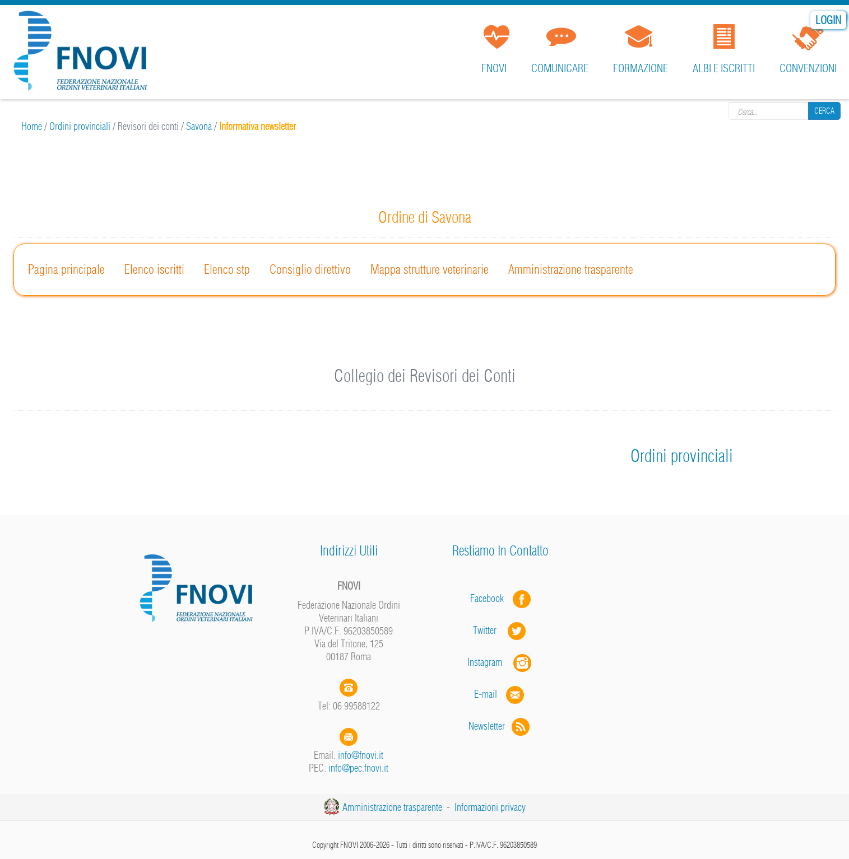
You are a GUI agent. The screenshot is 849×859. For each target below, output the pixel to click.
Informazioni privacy (490, 807)
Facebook (490, 598)
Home (31, 126)
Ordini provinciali (79, 126)
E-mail (485, 694)
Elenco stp (227, 269)
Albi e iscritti (724, 68)
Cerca (824, 111)
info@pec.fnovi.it (358, 768)
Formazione (640, 68)
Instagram (500, 662)
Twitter (500, 630)
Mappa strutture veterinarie (429, 269)
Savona (199, 126)
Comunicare (559, 68)
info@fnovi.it (360, 755)
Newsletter (500, 726)
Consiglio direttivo (310, 269)
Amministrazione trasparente (570, 269)
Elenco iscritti (154, 269)
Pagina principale (66, 269)
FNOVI (494, 68)
